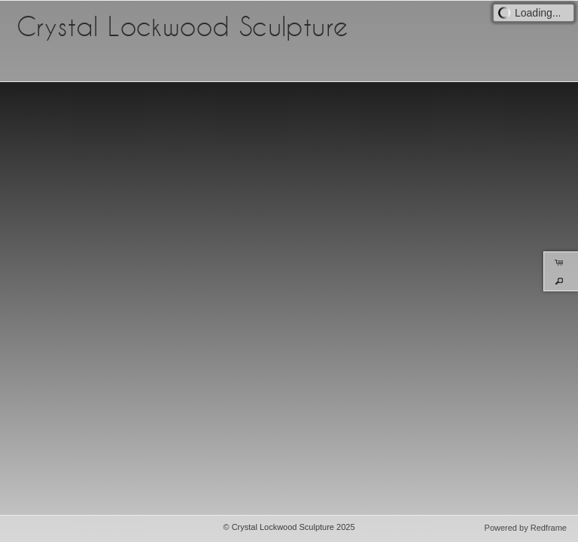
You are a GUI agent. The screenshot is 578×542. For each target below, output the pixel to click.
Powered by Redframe (526, 527)
